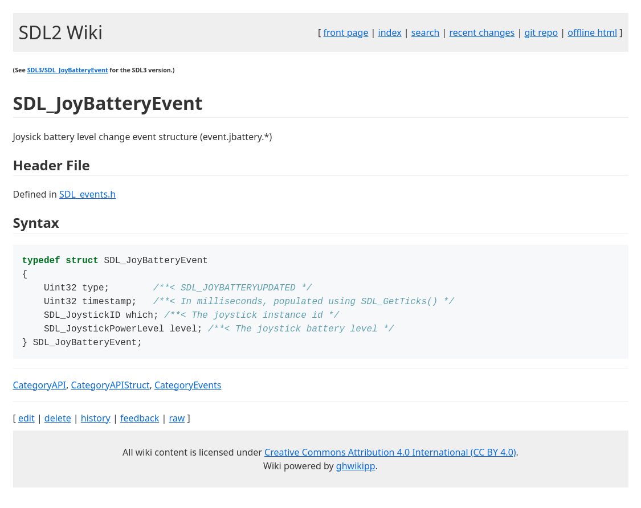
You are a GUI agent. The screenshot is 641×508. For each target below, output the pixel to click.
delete (57, 426)
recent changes (482, 32)
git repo (541, 32)
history (96, 426)
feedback (139, 426)
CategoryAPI (40, 393)
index (390, 32)
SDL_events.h (87, 194)
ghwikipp (355, 474)
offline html (592, 32)
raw (177, 426)
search (425, 32)
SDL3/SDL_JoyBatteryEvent (67, 70)
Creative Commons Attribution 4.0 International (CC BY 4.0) (390, 460)
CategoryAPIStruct (110, 393)
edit (26, 426)
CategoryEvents (188, 393)
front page (345, 32)
